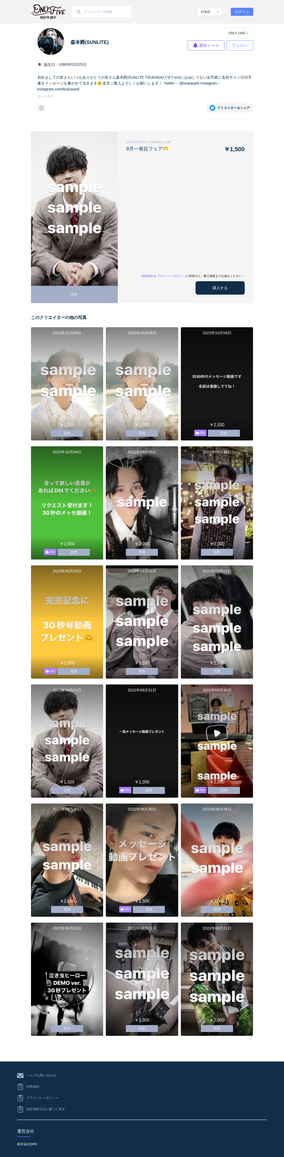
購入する (220, 288)
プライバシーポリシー (171, 275)
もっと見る (45, 96)
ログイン (242, 12)
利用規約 (148, 275)
